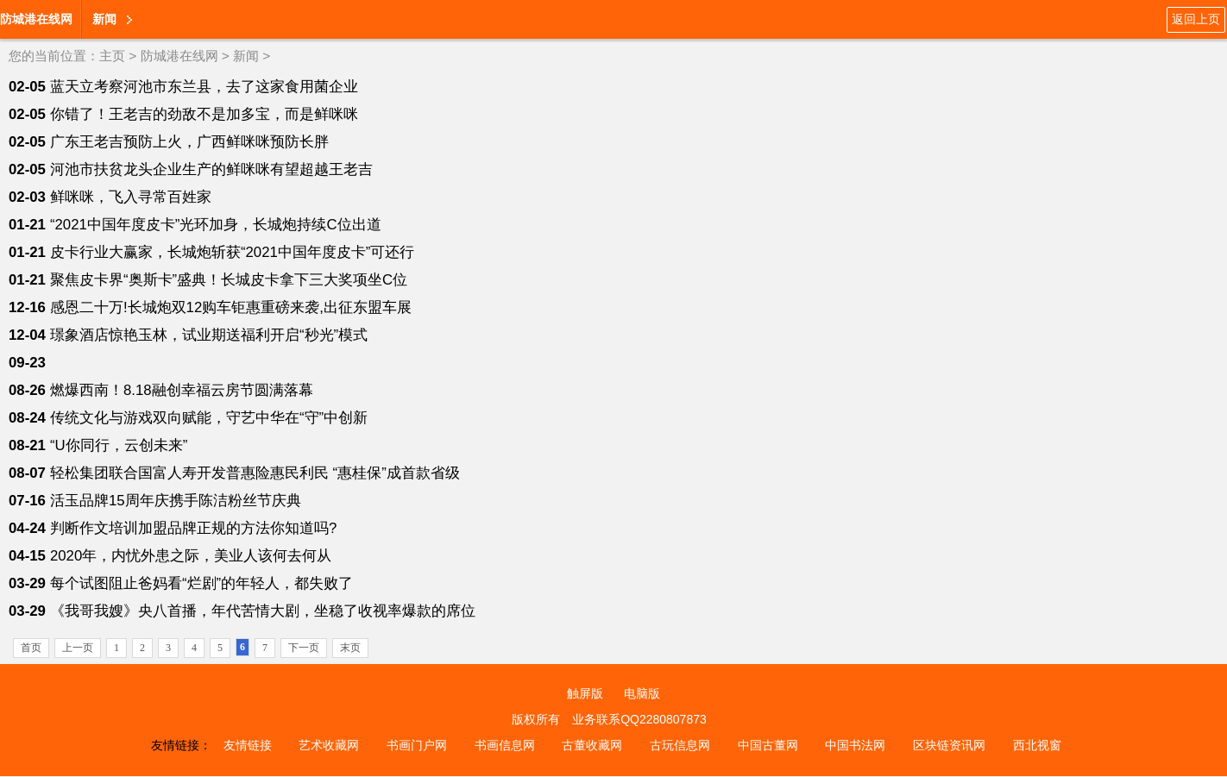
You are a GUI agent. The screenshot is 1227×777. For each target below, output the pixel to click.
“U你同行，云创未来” (118, 445)
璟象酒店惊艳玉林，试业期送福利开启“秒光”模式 (209, 335)
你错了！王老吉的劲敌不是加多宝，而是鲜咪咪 (204, 114)
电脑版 (642, 693)
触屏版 (585, 693)
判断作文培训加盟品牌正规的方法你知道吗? (193, 528)
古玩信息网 (680, 745)
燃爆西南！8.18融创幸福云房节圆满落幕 (181, 390)
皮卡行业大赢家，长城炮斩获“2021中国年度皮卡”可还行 (232, 252)
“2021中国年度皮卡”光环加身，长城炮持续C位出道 (215, 224)
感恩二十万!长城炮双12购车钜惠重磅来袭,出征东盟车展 (231, 307)
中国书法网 (855, 745)
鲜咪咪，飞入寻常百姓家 (130, 197)
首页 (31, 648)
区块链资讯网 (949, 745)
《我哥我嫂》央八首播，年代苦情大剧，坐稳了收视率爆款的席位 (262, 611)
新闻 (104, 19)
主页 (112, 55)
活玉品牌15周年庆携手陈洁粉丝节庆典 (175, 500)
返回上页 (1196, 19)
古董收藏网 (592, 745)
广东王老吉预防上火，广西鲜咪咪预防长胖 (189, 142)
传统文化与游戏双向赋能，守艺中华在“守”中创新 (209, 418)
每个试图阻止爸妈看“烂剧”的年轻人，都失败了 (201, 583)
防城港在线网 (36, 19)
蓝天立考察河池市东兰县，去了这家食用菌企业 (204, 86)
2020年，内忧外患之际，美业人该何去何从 (190, 556)
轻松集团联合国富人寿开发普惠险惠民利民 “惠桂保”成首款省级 (255, 473)
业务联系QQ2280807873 (639, 719)
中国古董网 (768, 745)
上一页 (77, 648)
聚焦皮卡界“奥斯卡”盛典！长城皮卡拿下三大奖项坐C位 (228, 280)
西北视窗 (1037, 745)
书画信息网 (505, 745)
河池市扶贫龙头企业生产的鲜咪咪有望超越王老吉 (211, 169)
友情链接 (247, 745)
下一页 (303, 648)
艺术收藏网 (329, 745)
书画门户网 (417, 745)
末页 (350, 648)
